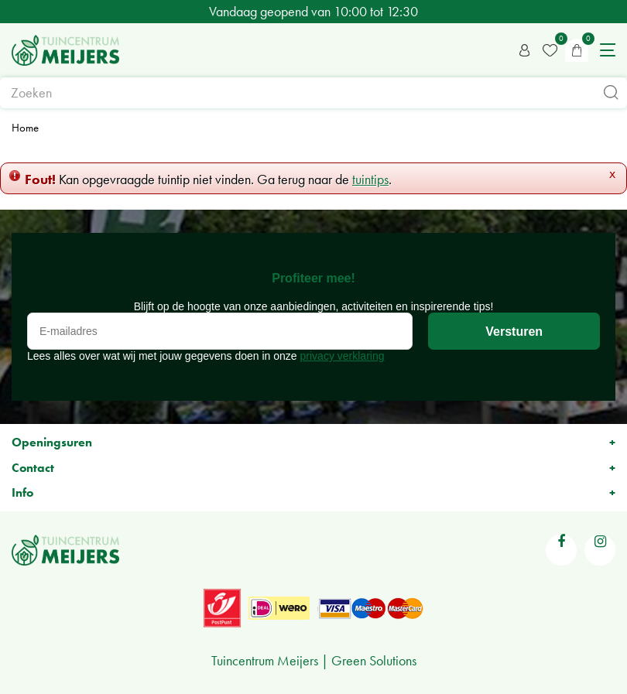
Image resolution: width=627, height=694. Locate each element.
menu (607, 50)
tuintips (370, 179)
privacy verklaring (342, 356)
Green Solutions (373, 660)
